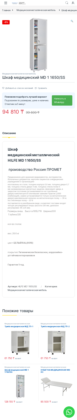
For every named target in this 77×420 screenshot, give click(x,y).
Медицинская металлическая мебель (36, 10)
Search (66, 3)
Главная (6, 10)
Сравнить (42, 88)
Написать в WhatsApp (60, 100)
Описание (9, 133)
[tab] (9, 134)
